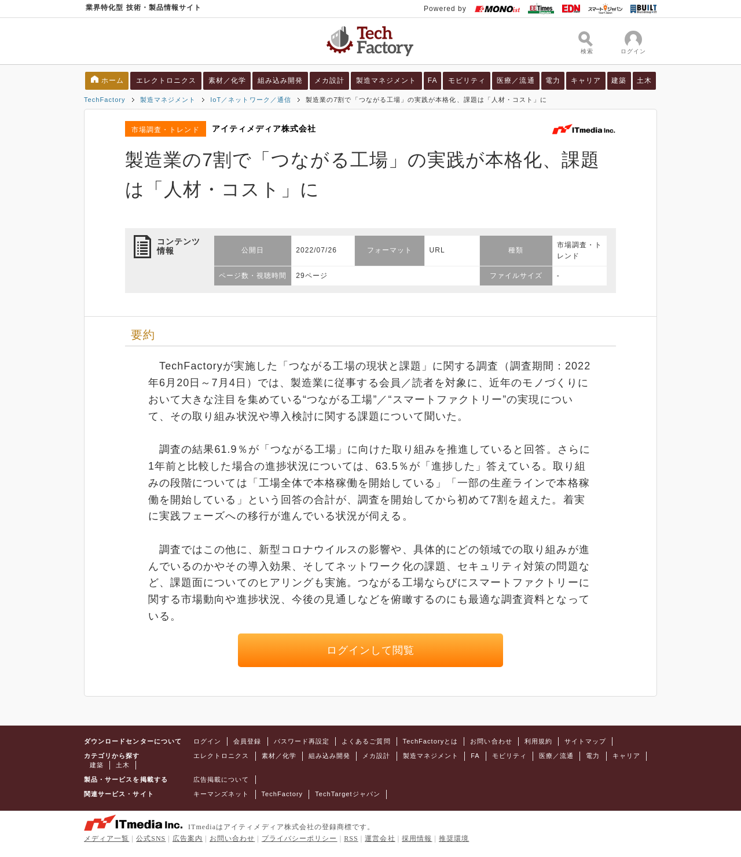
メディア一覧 (106, 838)
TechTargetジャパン (347, 793)
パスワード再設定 (302, 741)
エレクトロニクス (166, 80)
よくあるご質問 (366, 741)
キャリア (586, 80)
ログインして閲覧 (371, 650)
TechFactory (105, 99)
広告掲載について (221, 779)
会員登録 (247, 741)
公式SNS (151, 838)
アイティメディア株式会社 (264, 128)
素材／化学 (227, 80)
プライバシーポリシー (300, 838)
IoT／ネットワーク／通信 (250, 99)
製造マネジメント (386, 80)
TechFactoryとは (430, 741)
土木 (644, 80)
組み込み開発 (280, 80)
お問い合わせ (491, 741)
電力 (552, 80)
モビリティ (467, 80)
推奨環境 (454, 838)
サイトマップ (585, 741)
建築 (618, 80)
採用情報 (417, 838)
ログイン (207, 741)
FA (433, 80)
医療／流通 (515, 80)
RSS (351, 838)
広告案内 (188, 838)
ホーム (112, 80)
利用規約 (538, 741)
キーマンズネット (221, 793)
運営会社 (380, 838)
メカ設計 (329, 80)
